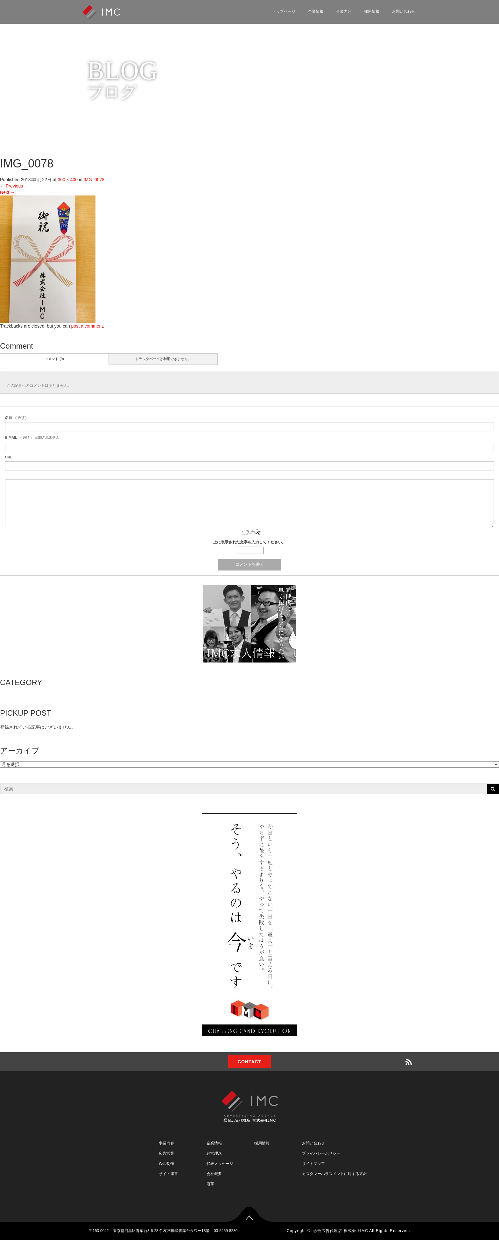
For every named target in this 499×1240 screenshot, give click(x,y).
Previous (11, 185)
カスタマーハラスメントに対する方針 (334, 1174)
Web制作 (166, 1163)
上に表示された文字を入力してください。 (249, 542)
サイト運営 (168, 1174)
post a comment (87, 326)
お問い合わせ (403, 11)
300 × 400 (68, 179)
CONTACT (249, 1061)
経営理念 (214, 1153)
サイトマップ (313, 1163)
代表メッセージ (220, 1163)
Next (7, 192)
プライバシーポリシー (321, 1153)
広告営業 (166, 1153)
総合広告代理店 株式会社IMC (340, 1231)
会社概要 (214, 1174)
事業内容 (343, 11)
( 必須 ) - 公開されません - (33, 437)
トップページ (283, 11)
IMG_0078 (94, 179)
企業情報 (315, 11)
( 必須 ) (15, 418)
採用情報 (371, 11)
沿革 (210, 1184)
